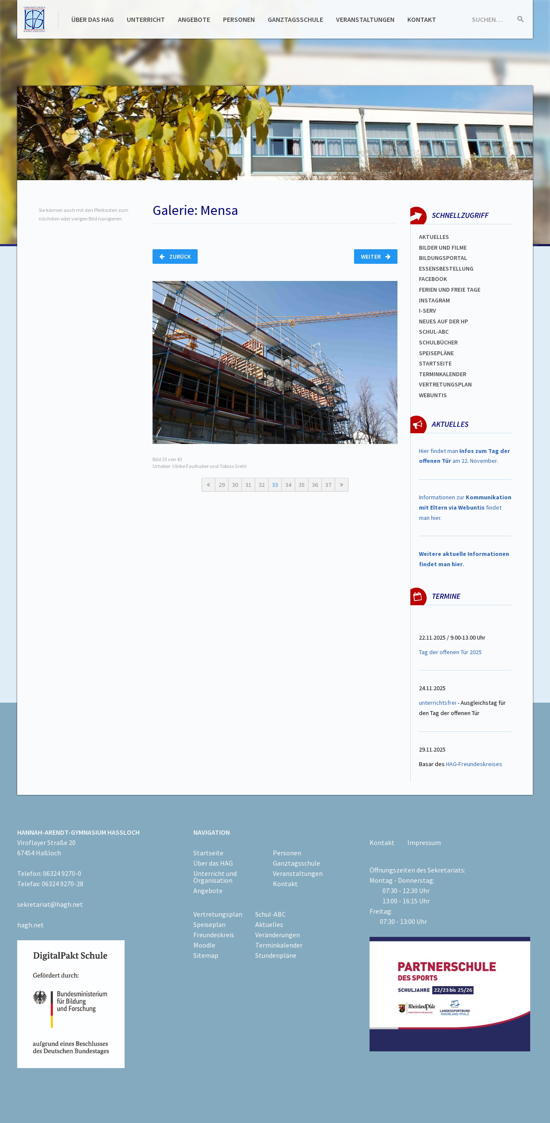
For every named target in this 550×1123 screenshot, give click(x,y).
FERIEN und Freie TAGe (449, 289)
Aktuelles (434, 237)
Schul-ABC (270, 914)
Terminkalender (442, 374)
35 (302, 485)
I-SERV (427, 310)
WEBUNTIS (433, 395)
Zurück (175, 256)
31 (248, 485)
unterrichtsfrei (437, 702)
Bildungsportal (443, 258)
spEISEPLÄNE (436, 353)
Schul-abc (434, 331)
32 (262, 485)
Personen (239, 19)
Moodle (204, 945)
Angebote (194, 19)
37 (328, 485)
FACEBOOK (433, 279)
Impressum (424, 842)
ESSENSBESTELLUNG (446, 268)
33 (275, 485)
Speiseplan (209, 924)
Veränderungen (277, 934)
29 (222, 485)
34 (288, 485)
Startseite (435, 363)
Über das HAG (92, 19)
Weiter (376, 256)
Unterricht (146, 19)
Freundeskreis (213, 934)
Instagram (434, 300)
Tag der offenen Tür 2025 (450, 652)
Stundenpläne (275, 955)
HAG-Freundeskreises (474, 764)
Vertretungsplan (217, 914)
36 (315, 485)
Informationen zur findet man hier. (465, 507)
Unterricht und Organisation (215, 877)
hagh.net (30, 925)
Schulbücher (438, 342)
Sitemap (205, 955)
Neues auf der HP (443, 321)
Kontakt (421, 19)
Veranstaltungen (365, 19)
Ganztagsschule (295, 19)
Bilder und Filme (443, 247)
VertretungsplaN (445, 384)
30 (235, 485)
